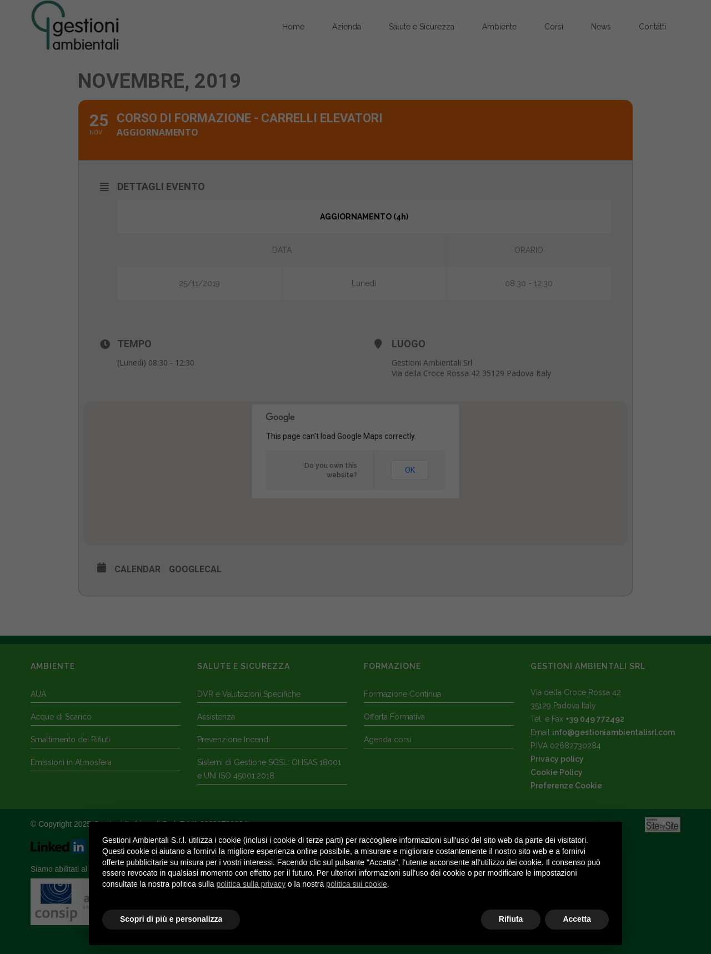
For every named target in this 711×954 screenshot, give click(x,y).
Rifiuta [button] (511, 919)
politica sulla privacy (251, 884)
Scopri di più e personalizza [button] (171, 919)
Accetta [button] (577, 919)
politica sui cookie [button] (356, 884)
